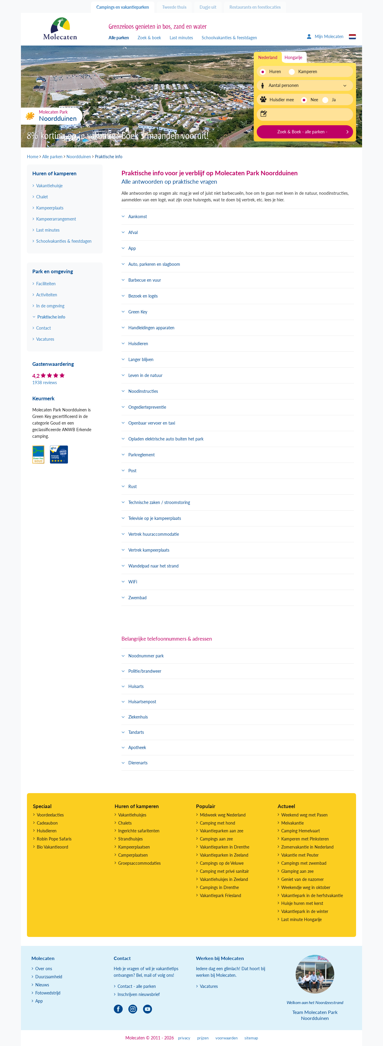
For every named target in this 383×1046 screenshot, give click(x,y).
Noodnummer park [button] (146, 655)
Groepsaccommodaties (139, 863)
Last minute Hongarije (301, 919)
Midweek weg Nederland (223, 814)
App (39, 1000)
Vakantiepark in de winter (304, 911)
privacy (184, 1038)
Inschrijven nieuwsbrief (139, 994)
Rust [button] (132, 486)
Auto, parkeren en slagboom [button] (154, 264)
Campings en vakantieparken (122, 7)
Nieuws (42, 984)
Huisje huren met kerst (302, 903)
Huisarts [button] (136, 686)
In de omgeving (50, 305)
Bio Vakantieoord (52, 846)
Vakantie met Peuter (300, 855)
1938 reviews (44, 382)
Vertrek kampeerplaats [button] (148, 550)
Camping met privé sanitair (224, 871)
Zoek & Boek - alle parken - (302, 131)
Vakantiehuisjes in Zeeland (224, 879)
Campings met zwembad (303, 863)
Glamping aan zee (297, 871)
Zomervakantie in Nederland (307, 846)
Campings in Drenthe (219, 887)
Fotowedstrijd (47, 992)
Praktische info (51, 316)
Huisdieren (47, 830)
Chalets (125, 822)
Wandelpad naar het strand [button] (153, 565)
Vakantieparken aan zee (221, 830)
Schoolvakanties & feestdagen (229, 37)
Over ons (43, 968)
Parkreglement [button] (141, 454)
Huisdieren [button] (138, 343)
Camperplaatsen (133, 855)
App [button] (132, 248)
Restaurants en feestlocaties (255, 7)
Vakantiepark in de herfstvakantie (312, 895)
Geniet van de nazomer (302, 879)
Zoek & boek (149, 37)
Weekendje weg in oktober (305, 887)
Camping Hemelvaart (300, 830)
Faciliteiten (46, 283)
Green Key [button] (137, 311)
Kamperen (306, 71)
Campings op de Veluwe (222, 863)
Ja (334, 99)
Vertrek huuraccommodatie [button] (153, 534)
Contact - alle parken (137, 986)
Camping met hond (217, 822)
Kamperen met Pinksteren (305, 838)
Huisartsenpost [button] (142, 701)
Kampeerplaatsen (134, 846)
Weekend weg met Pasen (304, 814)
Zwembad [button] (137, 597)
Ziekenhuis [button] (138, 716)
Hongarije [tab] (293, 57)
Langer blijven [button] (140, 359)
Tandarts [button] (136, 732)
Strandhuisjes (130, 838)
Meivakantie (292, 822)
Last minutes (181, 37)
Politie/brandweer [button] (144, 671)
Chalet (42, 196)
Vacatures (45, 339)
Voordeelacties (50, 814)
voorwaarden (226, 1038)
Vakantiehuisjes (132, 814)
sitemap (251, 1038)
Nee (314, 99)
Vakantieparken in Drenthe (224, 846)
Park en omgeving (52, 271)
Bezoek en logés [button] (143, 295)
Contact (43, 327)
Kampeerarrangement (56, 218)
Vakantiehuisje (49, 185)
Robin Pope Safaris (54, 838)
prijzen (203, 1038)
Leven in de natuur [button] (145, 375)
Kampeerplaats (49, 207)
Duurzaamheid (48, 976)
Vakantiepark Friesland (220, 895)
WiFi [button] (132, 581)
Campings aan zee (216, 838)
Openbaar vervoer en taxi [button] (151, 422)
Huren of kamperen (54, 173)
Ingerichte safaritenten (138, 830)
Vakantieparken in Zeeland (224, 855)
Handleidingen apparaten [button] (151, 327)
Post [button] (132, 470)
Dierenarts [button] (138, 762)
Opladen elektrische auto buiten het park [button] (165, 438)
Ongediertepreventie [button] (147, 407)
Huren (275, 71)
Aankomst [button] (137, 216)
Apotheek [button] (137, 747)
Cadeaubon (47, 822)
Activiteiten (46, 294)
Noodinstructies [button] (143, 391)
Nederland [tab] (267, 57)
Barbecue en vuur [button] (144, 280)
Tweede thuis (174, 7)
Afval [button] (133, 232)
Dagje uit (208, 7)
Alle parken (119, 37)
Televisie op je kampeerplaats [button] (154, 518)
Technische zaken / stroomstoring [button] (159, 502)
